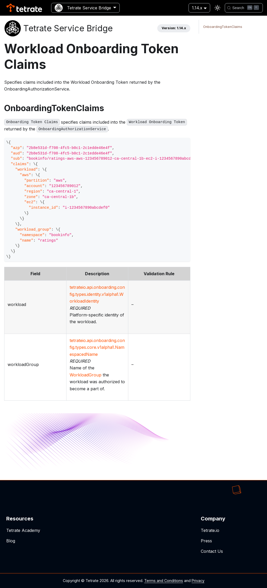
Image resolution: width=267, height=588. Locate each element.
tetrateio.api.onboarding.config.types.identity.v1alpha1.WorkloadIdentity (97, 294)
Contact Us (212, 551)
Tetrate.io (210, 530)
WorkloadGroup (85, 374)
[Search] (244, 8)
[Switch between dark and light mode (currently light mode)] (217, 8)
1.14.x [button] (197, 7)
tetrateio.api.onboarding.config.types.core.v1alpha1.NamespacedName (97, 347)
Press (206, 540)
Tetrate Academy (23, 530)
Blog (10, 540)
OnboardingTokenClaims (222, 27)
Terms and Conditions (163, 580)
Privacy (198, 580)
